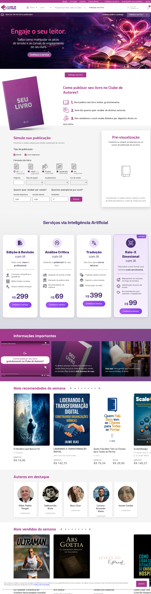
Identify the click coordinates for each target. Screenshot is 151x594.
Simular (76, 199)
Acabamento (50, 178)
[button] (70, 388)
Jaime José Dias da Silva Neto (65, 455)
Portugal (73, 1)
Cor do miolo (75, 178)
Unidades (55, 194)
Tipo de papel (32, 178)
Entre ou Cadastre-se (134, 7)
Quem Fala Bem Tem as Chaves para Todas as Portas (110, 450)
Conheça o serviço (20, 305)
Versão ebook (38, 194)
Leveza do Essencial (104, 589)
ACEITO (141, 584)
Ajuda (148, 1)
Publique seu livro (112, 1)
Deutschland (93, 1)
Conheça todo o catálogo (113, 14)
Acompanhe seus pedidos (132, 1)
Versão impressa (21, 194)
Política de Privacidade (42, 585)
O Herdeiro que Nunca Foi (27, 449)
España (83, 1)
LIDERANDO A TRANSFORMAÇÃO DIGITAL (70, 450)
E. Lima (96, 455)
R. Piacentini (18, 453)
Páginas (17, 178)
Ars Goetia (59, 589)
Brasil (65, 1)
